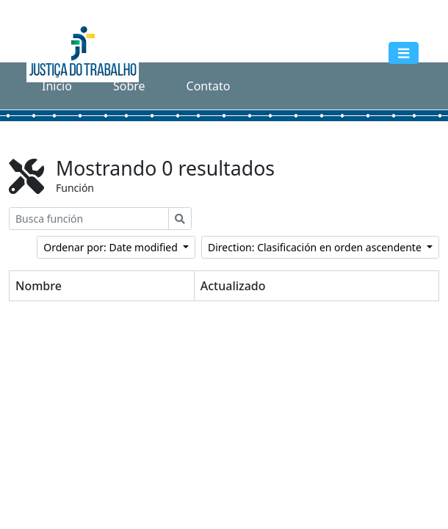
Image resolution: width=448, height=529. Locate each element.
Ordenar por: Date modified (111, 247)
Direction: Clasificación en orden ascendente (316, 247)
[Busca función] (89, 218)
